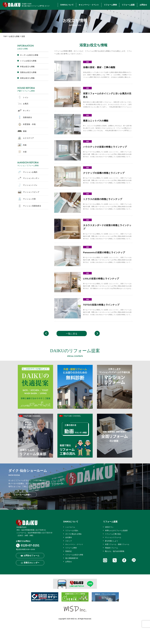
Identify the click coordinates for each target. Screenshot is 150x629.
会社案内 (68, 537)
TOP (5, 36)
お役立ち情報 (14, 36)
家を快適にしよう (111, 541)
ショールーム (70, 527)
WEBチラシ (109, 527)
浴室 (87, 62)
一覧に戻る (71, 333)
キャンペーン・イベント (89, 5)
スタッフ (68, 541)
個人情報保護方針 (71, 558)
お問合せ (143, 5)
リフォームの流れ (71, 530)
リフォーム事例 (110, 5)
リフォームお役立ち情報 (74, 555)
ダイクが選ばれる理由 (73, 534)
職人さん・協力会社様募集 (114, 551)
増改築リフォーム (111, 548)
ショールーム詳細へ (22, 495)
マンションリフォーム (113, 537)
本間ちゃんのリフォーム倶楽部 (116, 530)
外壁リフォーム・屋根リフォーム (117, 544)
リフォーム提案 (128, 5)
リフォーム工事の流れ (113, 534)
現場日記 (68, 551)
